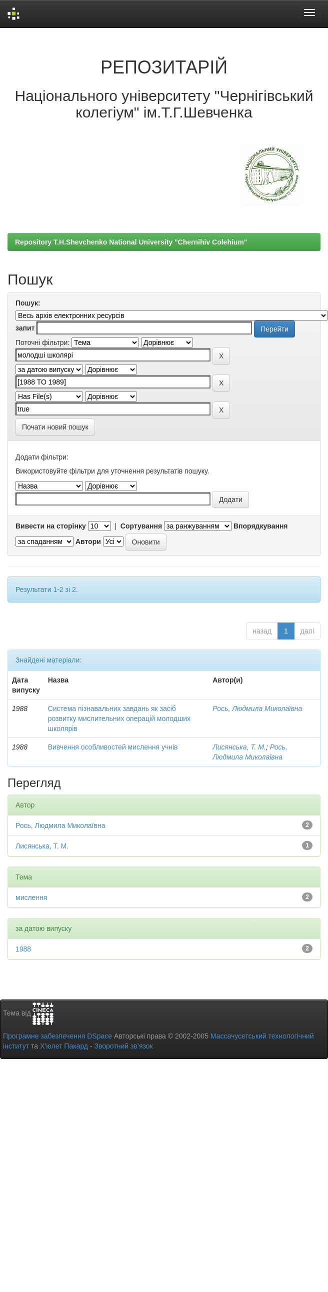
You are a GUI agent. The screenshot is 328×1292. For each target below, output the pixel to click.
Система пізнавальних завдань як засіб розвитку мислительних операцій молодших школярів (119, 718)
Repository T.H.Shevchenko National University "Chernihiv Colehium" (131, 242)
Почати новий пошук (55, 427)
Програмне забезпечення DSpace (57, 1036)
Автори (88, 542)
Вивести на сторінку (51, 526)
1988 (23, 949)
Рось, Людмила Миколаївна (257, 708)
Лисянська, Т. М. (239, 747)
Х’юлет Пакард (64, 1046)
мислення (31, 898)
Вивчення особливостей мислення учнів (113, 747)
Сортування (141, 526)
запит (25, 328)
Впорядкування (261, 526)
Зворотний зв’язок (123, 1046)
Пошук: (28, 303)
